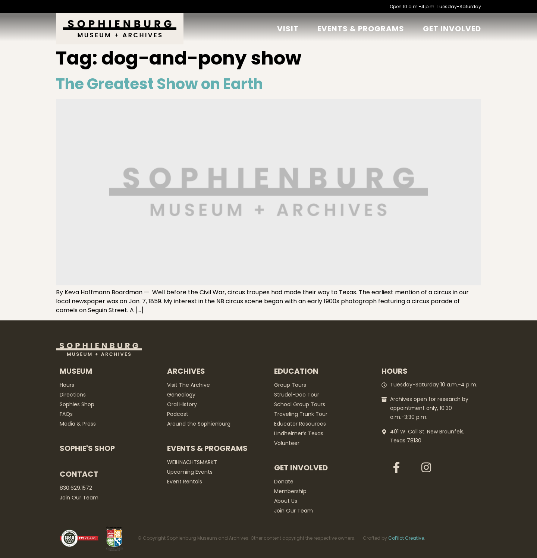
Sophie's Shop (87, 448)
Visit (288, 28)
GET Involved (452, 28)
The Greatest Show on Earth (159, 83)
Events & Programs (360, 28)
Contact (79, 474)
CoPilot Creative (406, 538)
